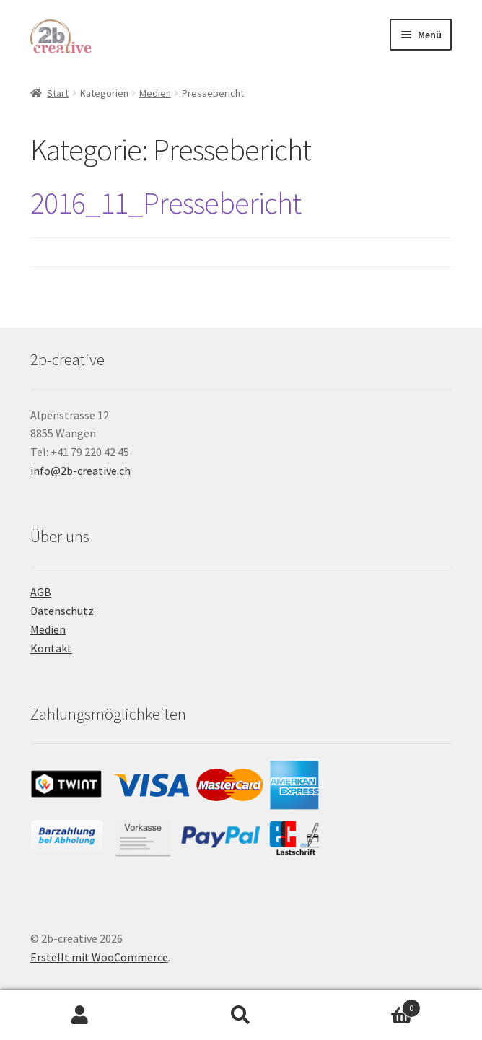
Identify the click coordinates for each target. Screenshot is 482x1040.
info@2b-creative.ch (80, 470)
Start (58, 93)
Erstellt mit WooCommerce (99, 957)
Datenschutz (62, 610)
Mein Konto (80, 1015)
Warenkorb (370, 1005)
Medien (155, 93)
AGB (40, 592)
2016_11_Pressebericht (165, 203)
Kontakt (51, 648)
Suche (241, 1015)
